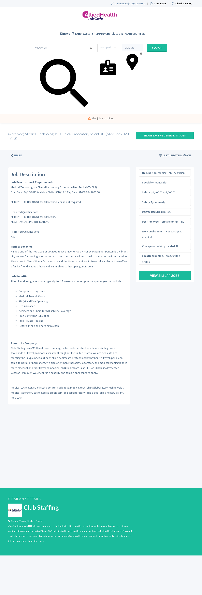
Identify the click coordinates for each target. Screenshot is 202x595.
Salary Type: (149, 202)
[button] (16, 155)
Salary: (146, 192)
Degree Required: (152, 212)
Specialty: (148, 182)
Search (157, 47)
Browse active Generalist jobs (165, 135)
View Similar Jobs (165, 275)
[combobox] (107, 48)
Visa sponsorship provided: (159, 246)
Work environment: (153, 231)
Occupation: (149, 173)
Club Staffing (41, 507)
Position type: (150, 221)
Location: (148, 256)
